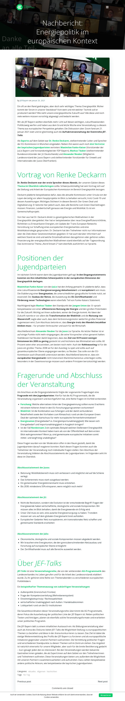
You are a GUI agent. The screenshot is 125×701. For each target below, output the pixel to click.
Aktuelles (32, 671)
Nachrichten (52, 671)
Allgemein (41, 671)
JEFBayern (24, 100)
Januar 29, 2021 (38, 100)
